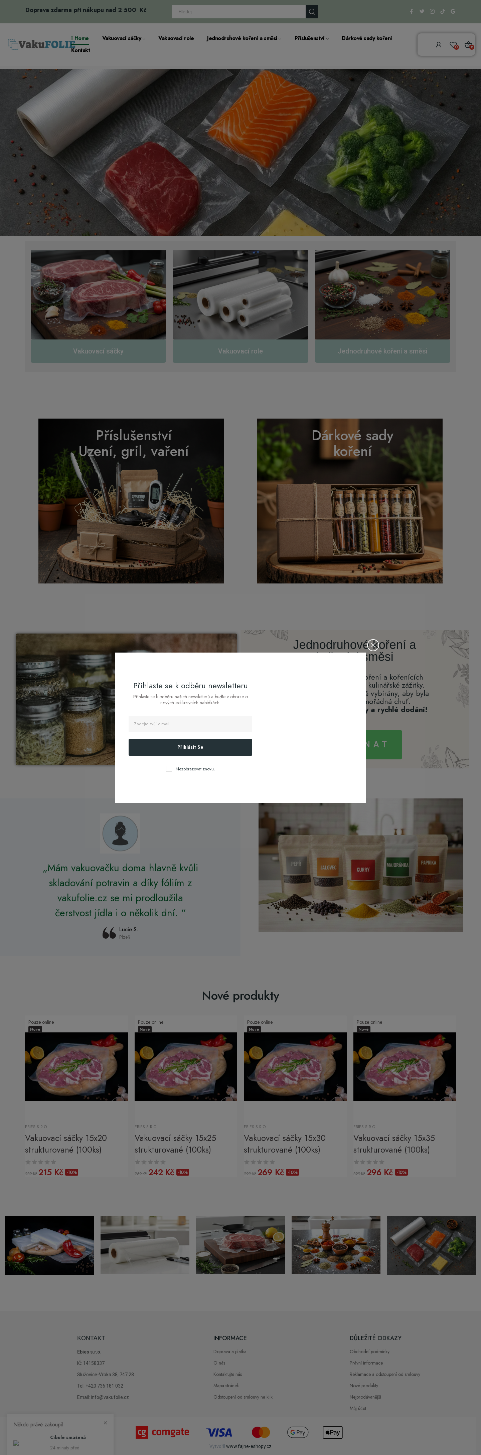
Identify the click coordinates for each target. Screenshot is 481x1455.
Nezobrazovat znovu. (195, 769)
